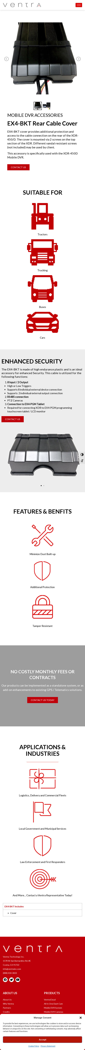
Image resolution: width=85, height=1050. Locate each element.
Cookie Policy (33, 1046)
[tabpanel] (42, 913)
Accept (42, 1039)
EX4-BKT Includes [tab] (14, 906)
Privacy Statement (48, 1046)
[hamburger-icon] (79, 5)
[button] (80, 1017)
